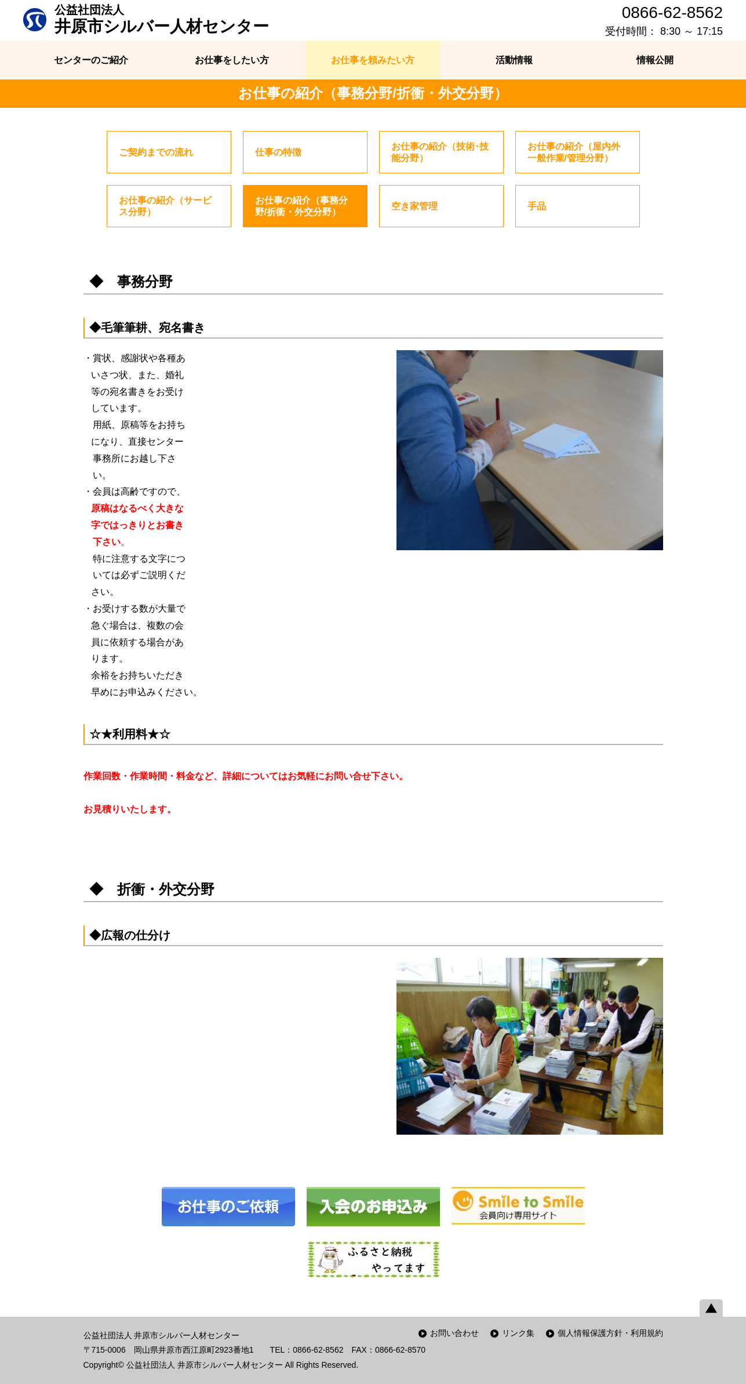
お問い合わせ (454, 1333)
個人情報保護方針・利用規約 (610, 1333)
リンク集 (518, 1333)
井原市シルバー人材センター (161, 19)
